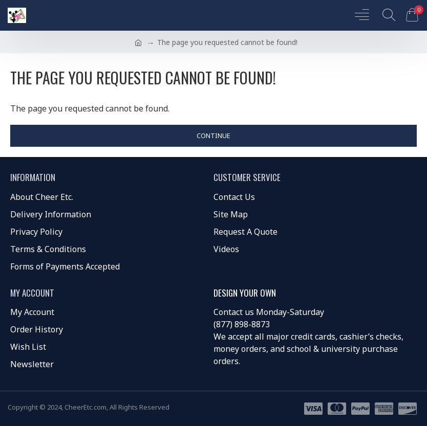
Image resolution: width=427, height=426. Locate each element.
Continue (213, 135)
